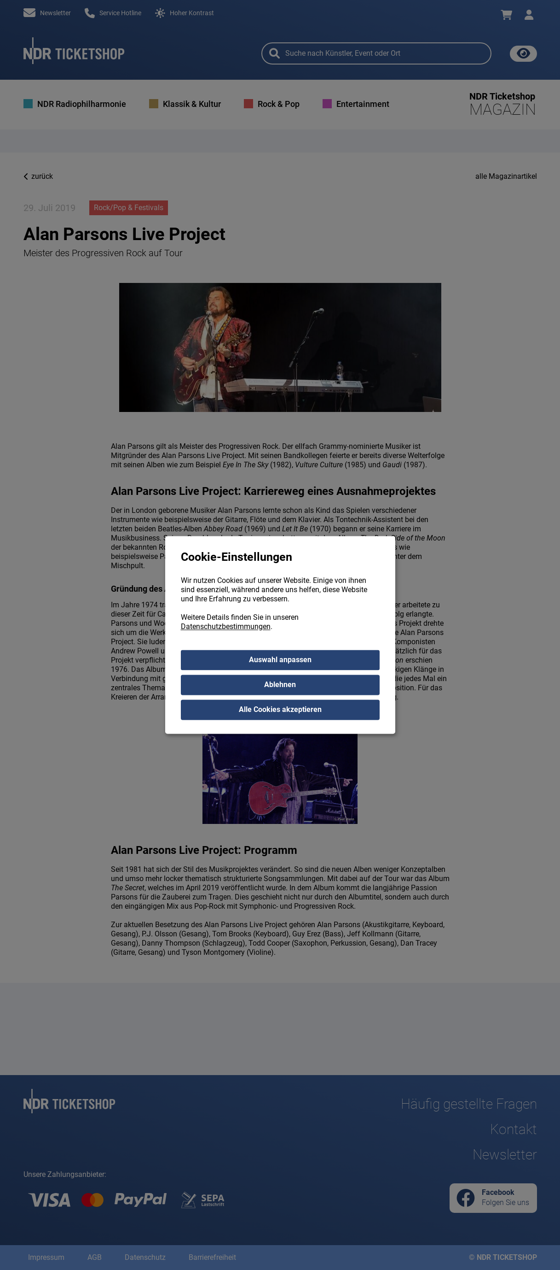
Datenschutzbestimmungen (226, 627)
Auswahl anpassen (280, 660)
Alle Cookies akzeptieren (280, 710)
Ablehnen (280, 685)
